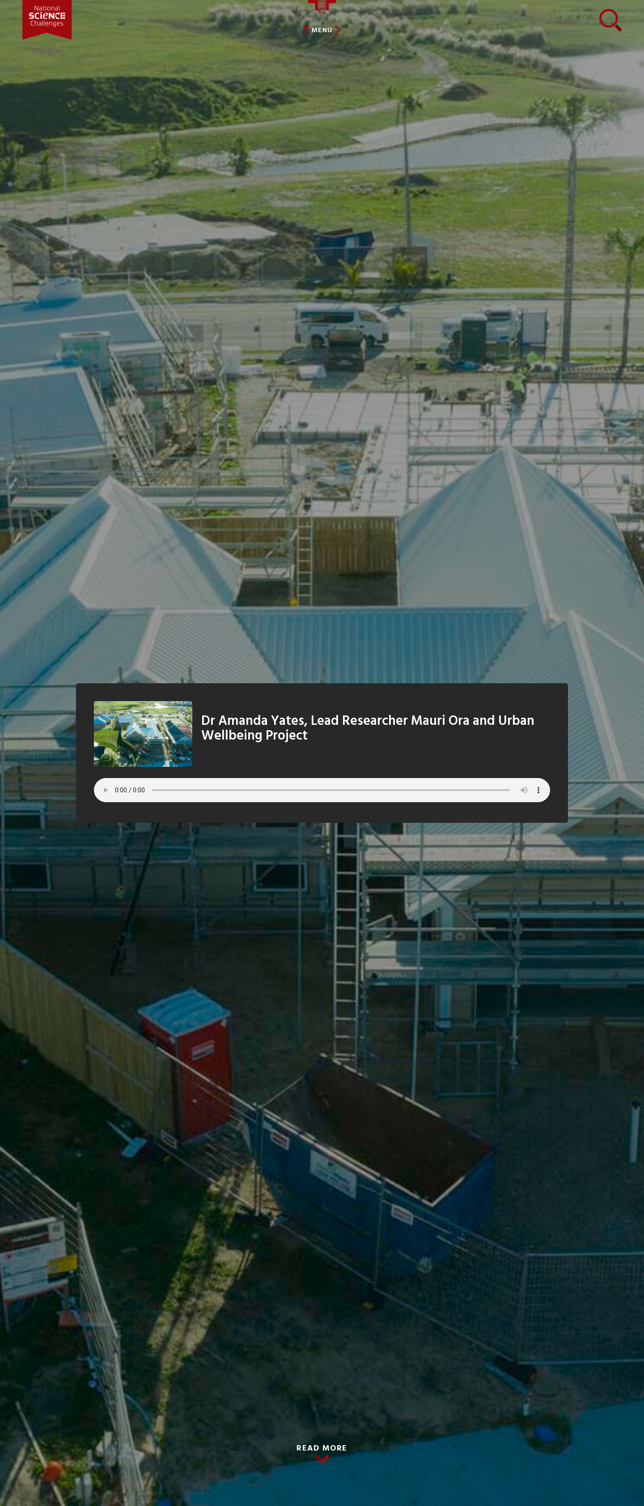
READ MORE (322, 1448)
